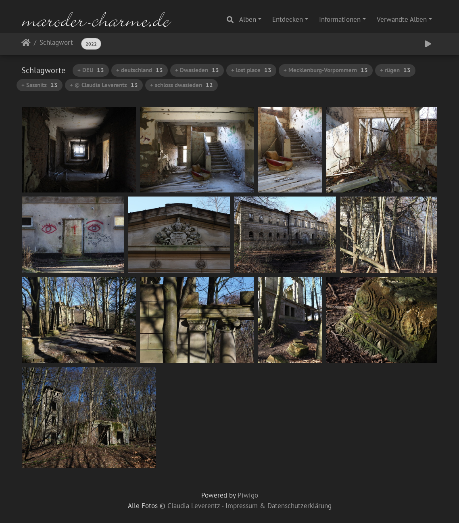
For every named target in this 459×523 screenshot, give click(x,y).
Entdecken (287, 19)
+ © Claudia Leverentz (104, 85)
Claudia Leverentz (193, 505)
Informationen (340, 19)
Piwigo (248, 495)
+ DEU (90, 70)
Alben (247, 19)
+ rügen (395, 70)
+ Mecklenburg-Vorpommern (326, 70)
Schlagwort (56, 43)
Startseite (26, 44)
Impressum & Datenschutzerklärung (278, 505)
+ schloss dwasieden (181, 85)
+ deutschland (139, 70)
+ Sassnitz (39, 85)
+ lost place (251, 70)
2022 (91, 44)
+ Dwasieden (197, 70)
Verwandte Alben (402, 19)
